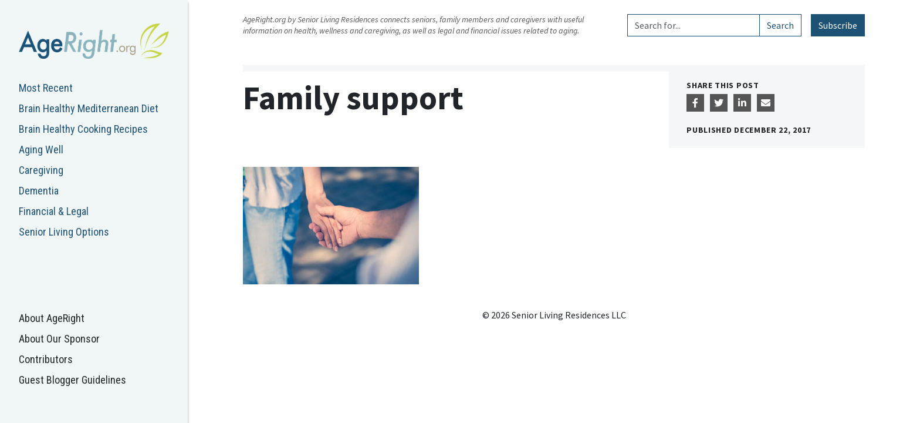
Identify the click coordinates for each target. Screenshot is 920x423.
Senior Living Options (64, 232)
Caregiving (41, 170)
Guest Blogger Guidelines (72, 380)
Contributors (46, 359)
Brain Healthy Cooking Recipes (83, 129)
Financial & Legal (54, 211)
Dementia (39, 190)
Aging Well (41, 149)
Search (780, 25)
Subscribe (837, 25)
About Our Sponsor (59, 339)
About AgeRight (51, 318)
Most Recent (46, 88)
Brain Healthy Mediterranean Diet (88, 108)
